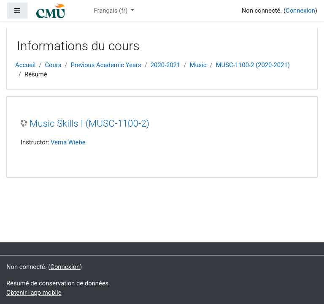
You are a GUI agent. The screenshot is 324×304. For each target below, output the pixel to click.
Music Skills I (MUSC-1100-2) (89, 123)
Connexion (300, 10)
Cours (53, 65)
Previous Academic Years (105, 65)
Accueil (25, 65)
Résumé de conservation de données (57, 283)
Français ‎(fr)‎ (111, 10)
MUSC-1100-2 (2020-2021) (253, 65)
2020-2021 (166, 65)
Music (198, 65)
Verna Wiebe (68, 142)
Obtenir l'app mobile (34, 292)
